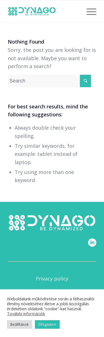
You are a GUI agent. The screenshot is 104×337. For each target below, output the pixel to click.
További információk (26, 313)
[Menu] (88, 11)
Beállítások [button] (19, 324)
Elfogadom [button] (47, 324)
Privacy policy (52, 278)
